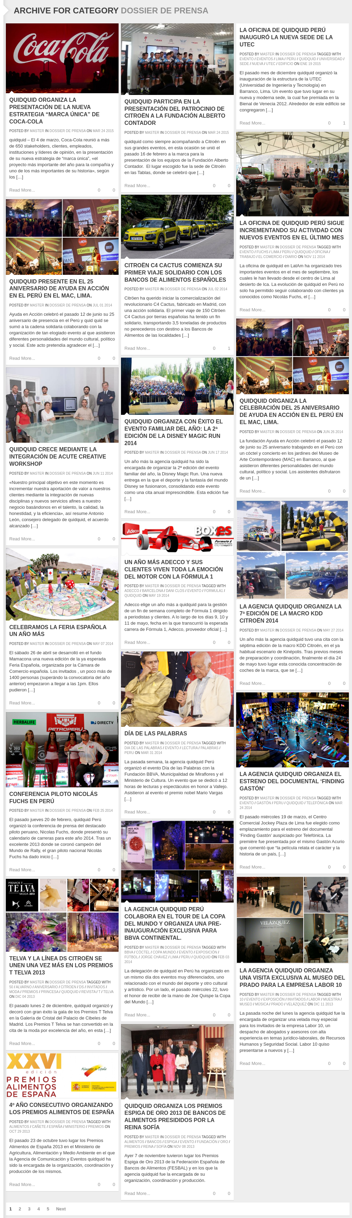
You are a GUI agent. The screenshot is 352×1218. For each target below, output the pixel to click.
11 (314, 257)
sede (244, 64)
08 (184, 1147)
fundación (207, 1142)
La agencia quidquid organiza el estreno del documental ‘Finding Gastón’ (292, 781)
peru (291, 59)
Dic (317, 1004)
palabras (209, 748)
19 (310, 64)
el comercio (270, 257)
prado (277, 1004)
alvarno (24, 987)
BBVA (128, 952)
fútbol (131, 957)
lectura (190, 748)
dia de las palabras (143, 748)
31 (151, 753)
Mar (96, 131)
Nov (307, 257)
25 (102, 810)
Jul (211, 289)
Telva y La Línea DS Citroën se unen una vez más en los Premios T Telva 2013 (61, 966)
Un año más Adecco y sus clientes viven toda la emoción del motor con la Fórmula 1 (173, 569)
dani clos (175, 591)
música (261, 1004)
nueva (257, 64)
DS (81, 987)
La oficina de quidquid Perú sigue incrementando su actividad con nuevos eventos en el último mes (292, 230)
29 (19, 1131)
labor (314, 999)
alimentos (134, 1142)
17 (217, 452)
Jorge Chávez (154, 957)
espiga (171, 1142)
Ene (304, 64)
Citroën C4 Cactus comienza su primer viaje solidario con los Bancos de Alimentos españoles (175, 272)
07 (102, 644)
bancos (154, 1142)
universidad (330, 59)
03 (227, 957)
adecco (131, 591)
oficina (321, 252)
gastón (263, 803)
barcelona (152, 591)
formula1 (213, 591)
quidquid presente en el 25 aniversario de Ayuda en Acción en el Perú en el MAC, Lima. (59, 289)
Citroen (68, 987)
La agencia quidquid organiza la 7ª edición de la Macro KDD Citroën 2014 (291, 614)
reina (148, 1147)
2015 (110, 131)
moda (14, 992)
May (326, 630)
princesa (49, 992)
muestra (331, 999)
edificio (285, 64)
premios (30, 992)
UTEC (270, 64)
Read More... (22, 190)
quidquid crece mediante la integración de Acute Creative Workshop (57, 456)
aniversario (46, 987)
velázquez (296, 1004)
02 (217, 289)
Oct (12, 1131)
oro (224, 1142)
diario (291, 257)
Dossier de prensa (68, 131)
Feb (96, 810)
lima (280, 59)
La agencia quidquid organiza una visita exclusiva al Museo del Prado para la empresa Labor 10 (292, 978)
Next (61, 1208)
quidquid (307, 59)
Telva (108, 992)
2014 (321, 257)
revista (88, 992)
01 (101, 305)
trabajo (247, 257)
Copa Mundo (164, 952)
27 (333, 630)
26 (332, 432)
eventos (264, 59)
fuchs (262, 252)
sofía (161, 1147)
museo (246, 1004)
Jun (326, 432)
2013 (329, 1004)
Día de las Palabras (155, 733)
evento (247, 59)
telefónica (317, 803)
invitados (296, 999)
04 (24, 997)
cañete (39, 1127)
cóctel (143, 952)
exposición (206, 952)
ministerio (75, 1127)
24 (103, 131)
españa (55, 1127)
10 (241, 999)
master (37, 131)
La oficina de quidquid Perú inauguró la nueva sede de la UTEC (286, 37)
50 (11, 987)
